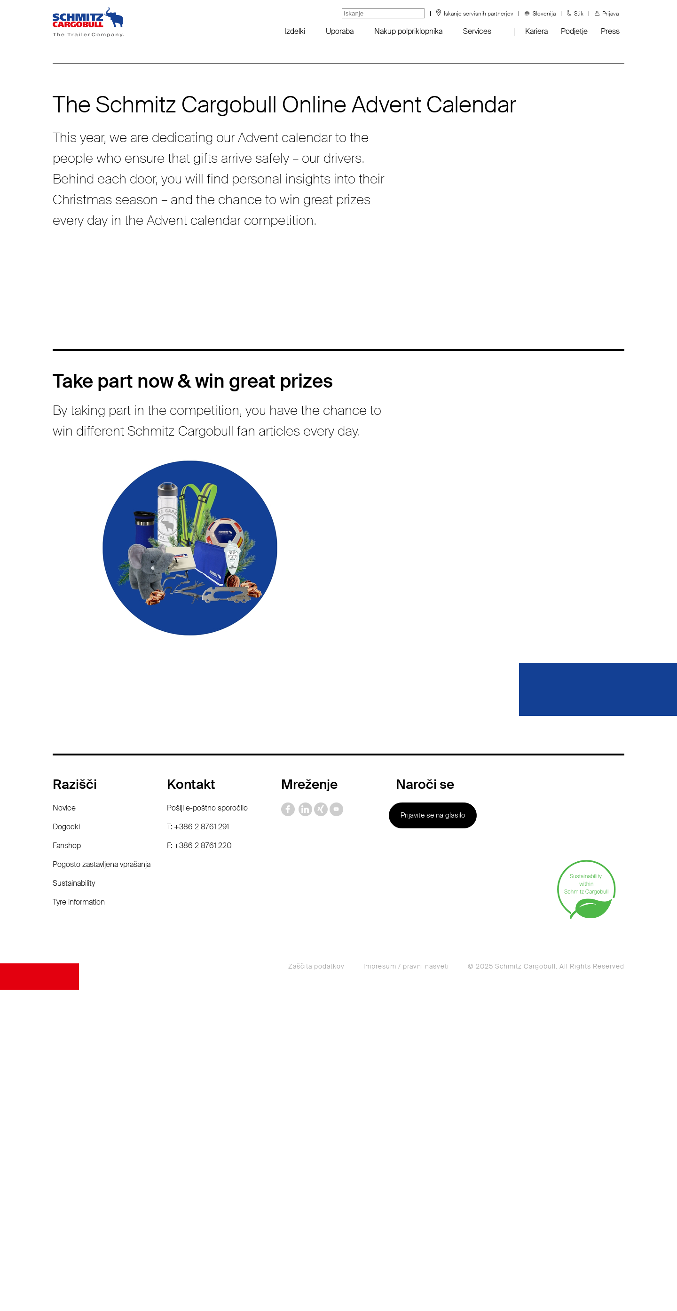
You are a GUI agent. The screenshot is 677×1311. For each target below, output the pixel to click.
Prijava (610, 13)
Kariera (536, 31)
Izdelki (294, 31)
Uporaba (340, 31)
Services (477, 31)
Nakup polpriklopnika (408, 31)
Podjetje (574, 31)
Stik (578, 13)
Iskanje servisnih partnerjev (478, 13)
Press (610, 31)
